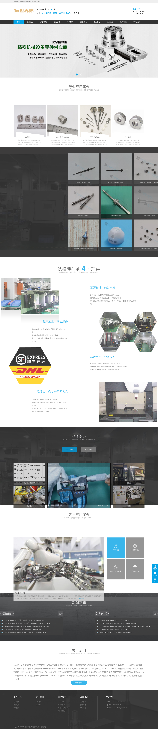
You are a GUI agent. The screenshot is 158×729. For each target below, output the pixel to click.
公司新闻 (83, 702)
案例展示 (83, 22)
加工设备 (97, 22)
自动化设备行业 (63, 708)
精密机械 (57, 22)
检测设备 (110, 22)
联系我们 (136, 22)
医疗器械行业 (62, 711)
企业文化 (38, 705)
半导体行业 (61, 705)
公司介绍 (38, 702)
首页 (18, 22)
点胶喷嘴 (43, 22)
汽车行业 (61, 702)
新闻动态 (123, 22)
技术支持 (83, 705)
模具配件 (70, 22)
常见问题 (83, 708)
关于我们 (30, 22)
